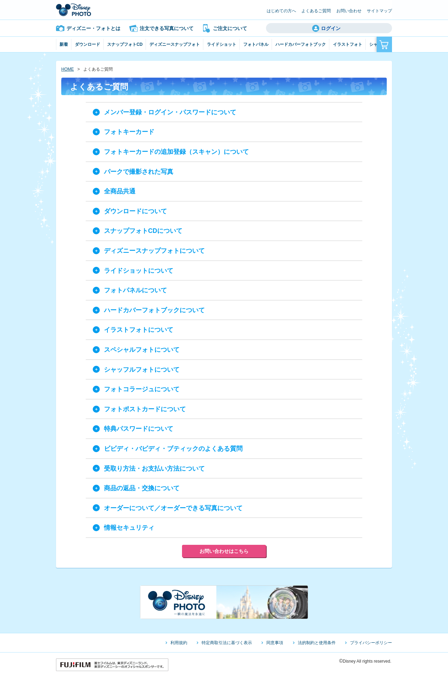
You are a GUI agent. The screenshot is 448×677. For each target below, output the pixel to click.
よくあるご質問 (316, 10)
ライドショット (221, 44)
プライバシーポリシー (371, 642)
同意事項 (274, 642)
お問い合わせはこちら (224, 551)
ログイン (331, 28)
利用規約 (178, 642)
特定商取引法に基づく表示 (227, 642)
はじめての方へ (281, 10)
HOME (67, 69)
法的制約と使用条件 (317, 642)
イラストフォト (347, 44)
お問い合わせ (349, 10)
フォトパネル (255, 44)
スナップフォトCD (124, 44)
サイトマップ (379, 10)
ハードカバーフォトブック (300, 44)
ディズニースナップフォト (174, 44)
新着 (63, 44)
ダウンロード (87, 44)
